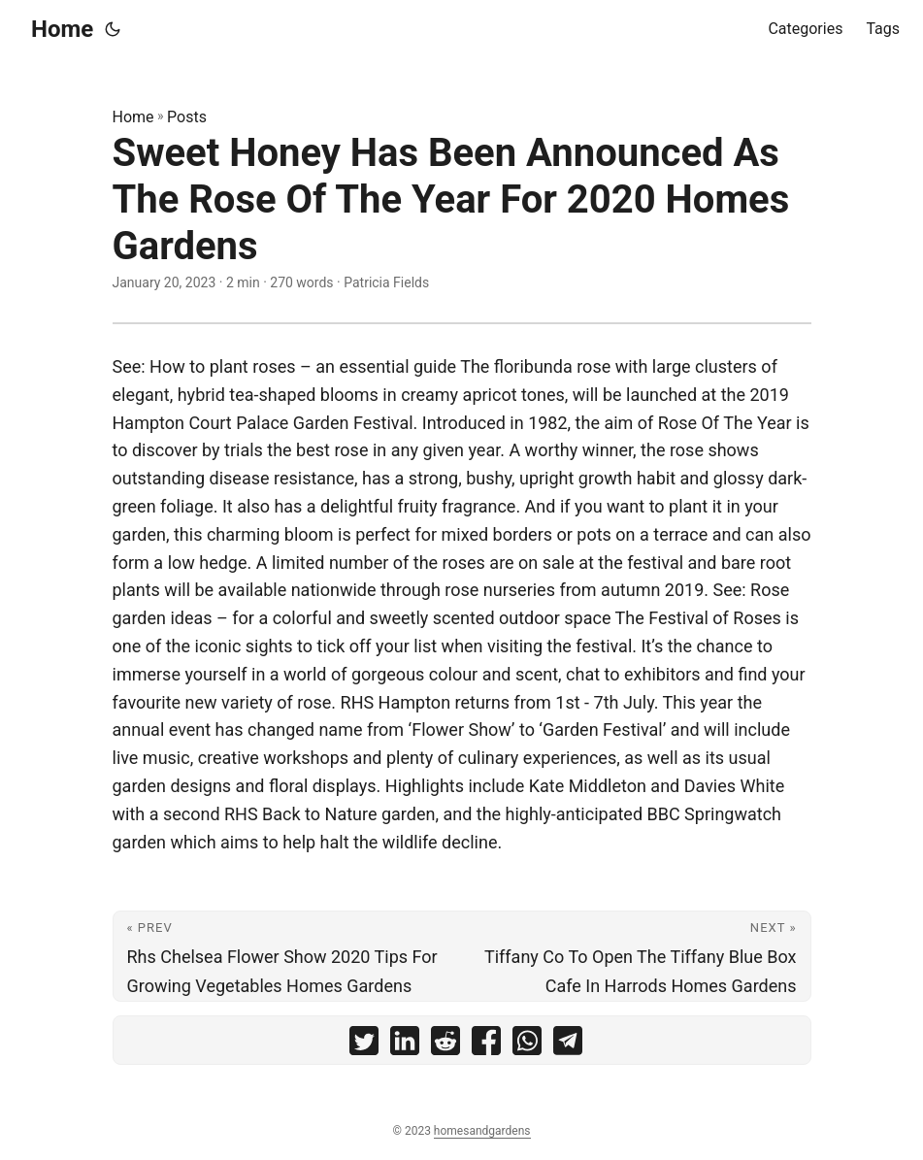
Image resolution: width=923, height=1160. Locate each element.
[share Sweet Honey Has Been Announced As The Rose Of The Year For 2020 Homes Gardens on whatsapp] (527, 1045)
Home (62, 29)
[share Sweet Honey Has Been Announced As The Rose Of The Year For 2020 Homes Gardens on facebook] (486, 1045)
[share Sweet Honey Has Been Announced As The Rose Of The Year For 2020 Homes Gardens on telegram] (567, 1045)
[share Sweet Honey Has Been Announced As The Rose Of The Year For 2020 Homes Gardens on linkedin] (404, 1045)
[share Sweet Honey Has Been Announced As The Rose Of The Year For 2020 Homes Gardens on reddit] (445, 1045)
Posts (187, 117)
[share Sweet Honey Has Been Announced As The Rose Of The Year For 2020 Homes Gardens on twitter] (364, 1045)
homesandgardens (482, 1131)
